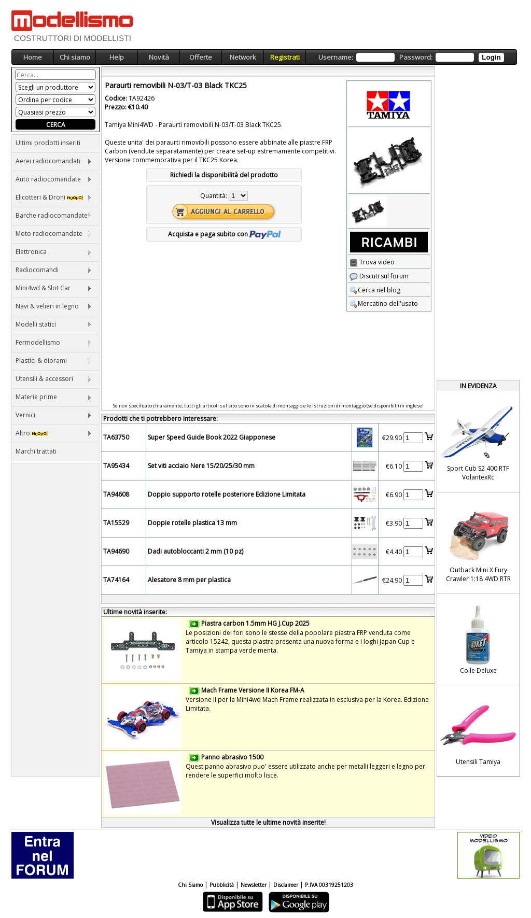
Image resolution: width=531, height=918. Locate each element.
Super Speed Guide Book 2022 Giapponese (211, 437)
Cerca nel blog (375, 290)
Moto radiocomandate (53, 233)
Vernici (53, 415)
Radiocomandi (53, 269)
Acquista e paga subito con (224, 234)
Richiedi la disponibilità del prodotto (224, 175)
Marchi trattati (36, 451)
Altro (53, 433)
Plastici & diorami (53, 360)
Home (32, 57)
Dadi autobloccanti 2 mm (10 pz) (195, 551)
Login (491, 57)
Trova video (372, 262)
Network (243, 57)
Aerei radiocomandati (53, 161)
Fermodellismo (53, 342)
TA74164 (116, 579)
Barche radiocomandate (53, 215)
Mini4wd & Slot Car (53, 288)
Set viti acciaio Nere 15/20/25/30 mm (201, 465)
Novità (159, 57)
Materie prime (53, 396)
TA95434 (116, 465)
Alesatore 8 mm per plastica (189, 579)
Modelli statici (53, 324)
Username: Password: (411, 57)
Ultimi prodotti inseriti (48, 142)
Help (116, 57)
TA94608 (116, 494)
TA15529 (116, 522)
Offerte (200, 57)
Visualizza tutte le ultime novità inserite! (268, 822)
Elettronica (53, 251)
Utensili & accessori (53, 378)
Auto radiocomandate (53, 179)
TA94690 (116, 551)
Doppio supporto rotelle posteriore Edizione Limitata (226, 494)
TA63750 (116, 437)
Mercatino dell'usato (384, 303)
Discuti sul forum (379, 276)
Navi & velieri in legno (53, 306)
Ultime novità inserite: (135, 612)
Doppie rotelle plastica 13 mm (192, 522)
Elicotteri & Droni (53, 197)
